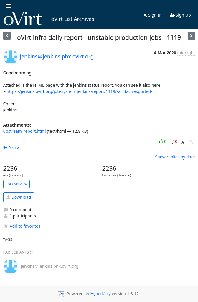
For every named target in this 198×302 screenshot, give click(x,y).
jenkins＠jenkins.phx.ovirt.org (57, 56)
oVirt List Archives (48, 19)
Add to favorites (21, 226)
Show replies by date (175, 157)
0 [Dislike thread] (174, 141)
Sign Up (180, 15)
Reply (11, 147)
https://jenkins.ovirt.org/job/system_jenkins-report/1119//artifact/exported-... (81, 91)
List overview (16, 183)
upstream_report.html (24, 131)
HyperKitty (100, 293)
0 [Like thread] (163, 141)
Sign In (153, 15)
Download (18, 197)
